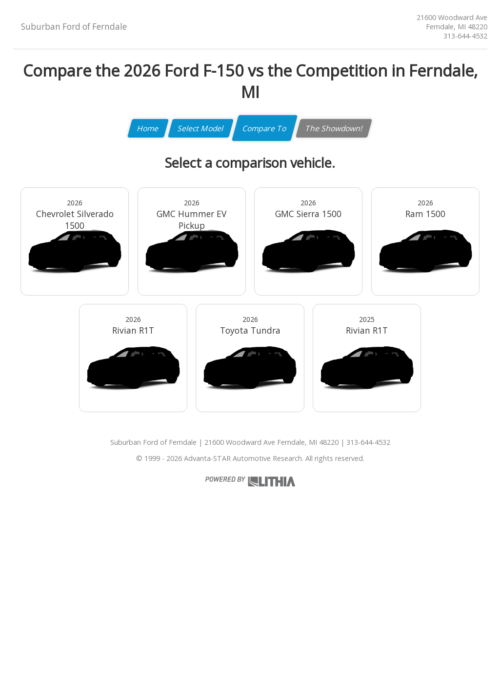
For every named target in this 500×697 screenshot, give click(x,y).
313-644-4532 (465, 35)
